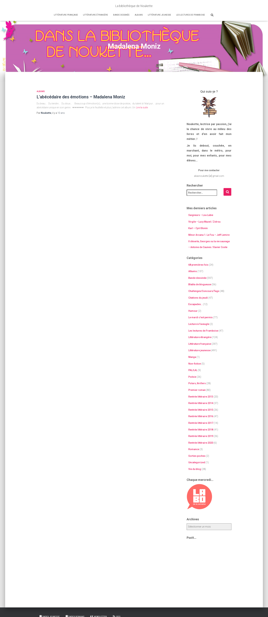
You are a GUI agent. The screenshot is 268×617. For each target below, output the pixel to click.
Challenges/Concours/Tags (203, 291)
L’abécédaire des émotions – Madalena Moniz (81, 96)
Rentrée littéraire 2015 (200, 409)
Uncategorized (196, 462)
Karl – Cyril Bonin (198, 228)
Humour (193, 311)
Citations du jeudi (198, 297)
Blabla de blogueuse (199, 284)
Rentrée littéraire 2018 (200, 429)
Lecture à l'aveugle (198, 324)
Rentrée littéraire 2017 (200, 423)
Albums (139, 15)
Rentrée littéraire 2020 (200, 442)
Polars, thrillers (197, 383)
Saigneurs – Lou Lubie (200, 215)
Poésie (192, 376)
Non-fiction (194, 363)
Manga (192, 357)
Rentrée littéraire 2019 (200, 436)
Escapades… (195, 304)
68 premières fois (198, 264)
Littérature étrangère (95, 15)
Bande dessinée (121, 15)
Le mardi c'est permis (200, 317)
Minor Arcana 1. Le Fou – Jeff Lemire (209, 235)
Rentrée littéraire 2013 (200, 396)
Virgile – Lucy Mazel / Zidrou (204, 221)
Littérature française (66, 15)
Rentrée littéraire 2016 (200, 416)
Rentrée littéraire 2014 (200, 403)
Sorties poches (196, 456)
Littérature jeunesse (159, 15)
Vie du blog (194, 469)
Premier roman (197, 390)
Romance (193, 449)
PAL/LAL (192, 370)
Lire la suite (142, 107)
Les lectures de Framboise (190, 15)
